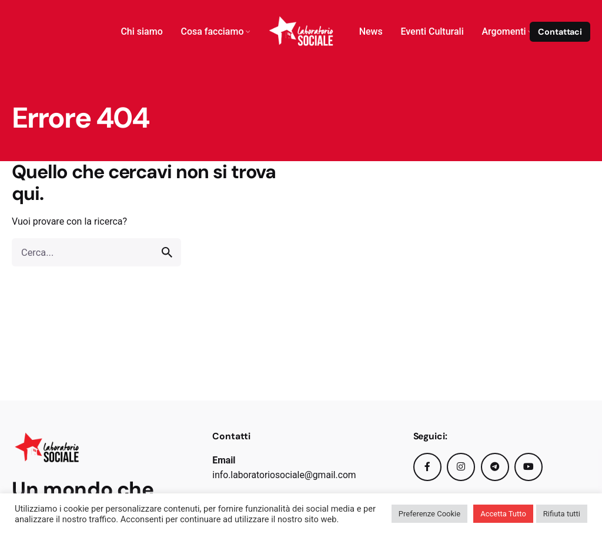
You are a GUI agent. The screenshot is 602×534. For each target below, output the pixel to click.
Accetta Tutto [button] (503, 513)
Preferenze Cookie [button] (429, 513)
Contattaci (560, 31)
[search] (167, 252)
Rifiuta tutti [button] (561, 513)
